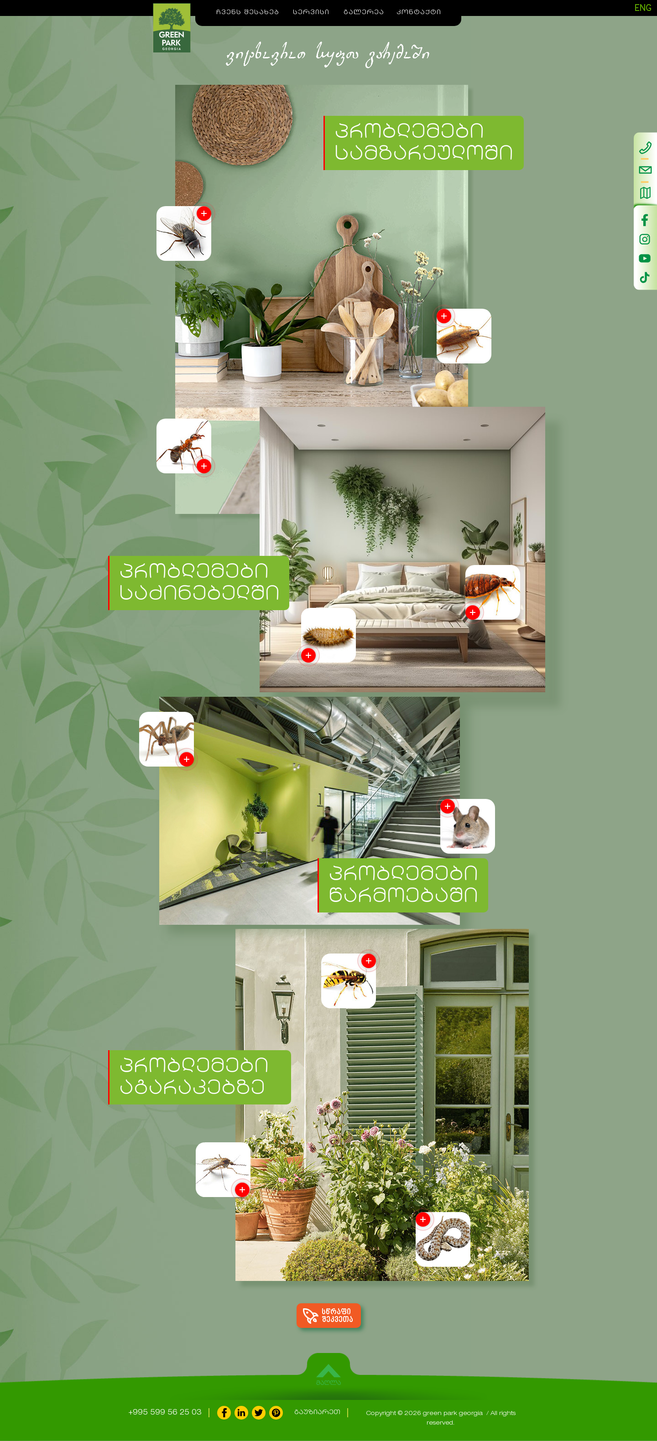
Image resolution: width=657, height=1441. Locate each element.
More (472, 612)
